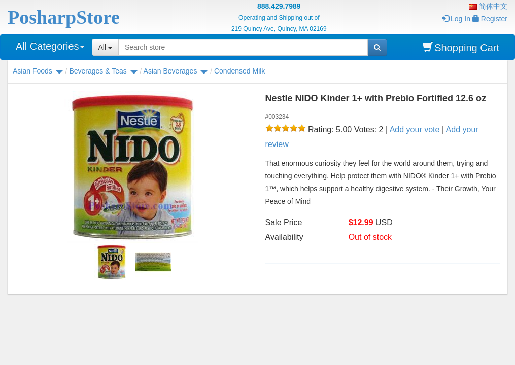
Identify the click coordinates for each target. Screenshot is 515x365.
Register (489, 19)
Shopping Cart (461, 47)
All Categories (50, 46)
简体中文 (488, 6)
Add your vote (415, 129)
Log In (456, 19)
